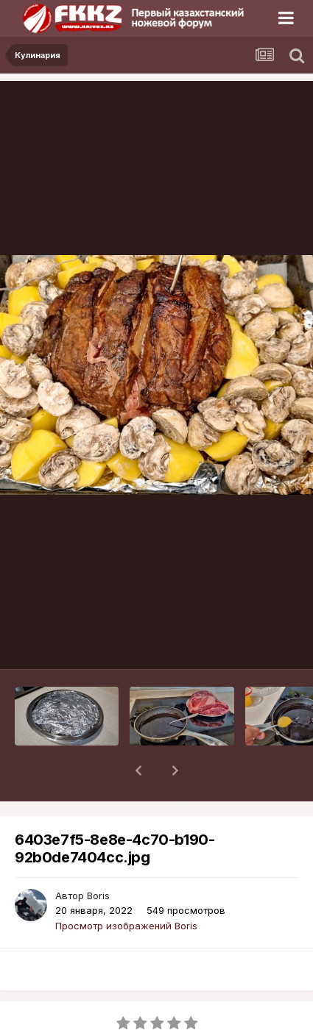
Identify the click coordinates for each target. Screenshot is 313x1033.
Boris (98, 857)
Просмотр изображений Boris (126, 887)
